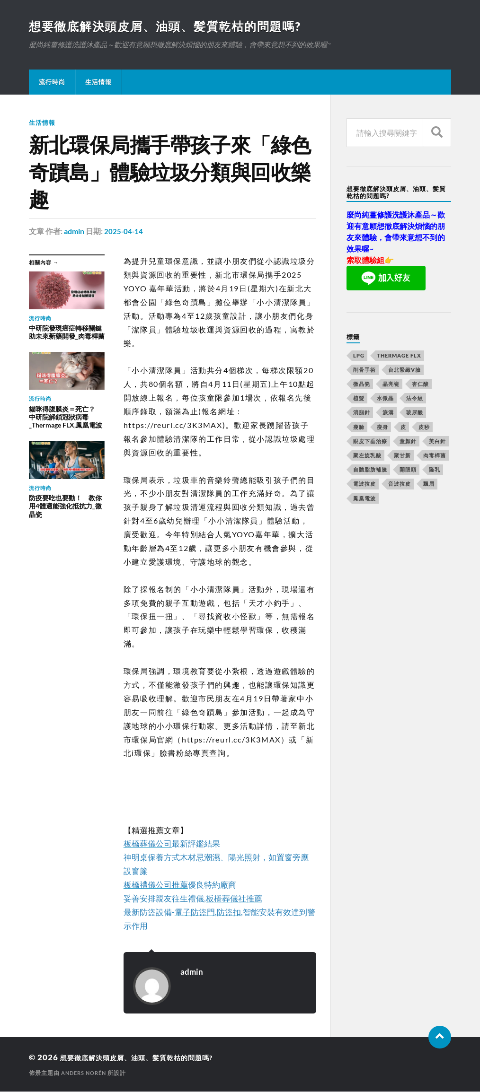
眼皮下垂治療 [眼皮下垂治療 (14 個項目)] (370, 442)
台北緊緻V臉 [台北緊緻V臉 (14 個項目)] (404, 370)
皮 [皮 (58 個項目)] (403, 428)
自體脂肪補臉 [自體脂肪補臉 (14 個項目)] (370, 470)
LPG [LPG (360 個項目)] (358, 356)
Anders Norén (86, 1073)
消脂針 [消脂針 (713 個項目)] (361, 413)
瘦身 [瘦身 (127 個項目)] (382, 428)
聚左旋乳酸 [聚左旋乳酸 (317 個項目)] (367, 456)
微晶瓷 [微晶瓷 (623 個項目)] (361, 385)
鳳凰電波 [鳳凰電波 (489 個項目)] (364, 499)
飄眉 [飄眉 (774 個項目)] (429, 484)
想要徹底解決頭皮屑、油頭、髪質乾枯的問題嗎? (171, 26)
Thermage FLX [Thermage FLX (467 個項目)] (399, 356)
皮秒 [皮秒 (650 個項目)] (424, 428)
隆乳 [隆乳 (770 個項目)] (434, 470)
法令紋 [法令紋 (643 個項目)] (414, 399)
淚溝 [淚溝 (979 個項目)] (388, 413)
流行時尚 (52, 83)
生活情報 (98, 83)
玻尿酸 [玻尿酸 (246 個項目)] (414, 413)
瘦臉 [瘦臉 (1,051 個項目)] (358, 428)
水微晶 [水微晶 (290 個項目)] (385, 399)
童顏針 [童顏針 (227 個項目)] (408, 442)
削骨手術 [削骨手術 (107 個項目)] (364, 370)
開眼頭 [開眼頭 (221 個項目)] (408, 470)
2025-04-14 (124, 231)
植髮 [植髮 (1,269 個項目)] (358, 399)
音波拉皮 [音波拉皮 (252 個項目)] (399, 484)
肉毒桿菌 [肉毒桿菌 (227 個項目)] (434, 456)
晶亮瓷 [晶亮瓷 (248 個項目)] (391, 385)
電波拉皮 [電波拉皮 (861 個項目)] (364, 484)
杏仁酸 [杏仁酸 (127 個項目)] (420, 385)
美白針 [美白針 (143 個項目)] (437, 442)
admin (74, 231)
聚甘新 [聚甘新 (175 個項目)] (402, 456)
